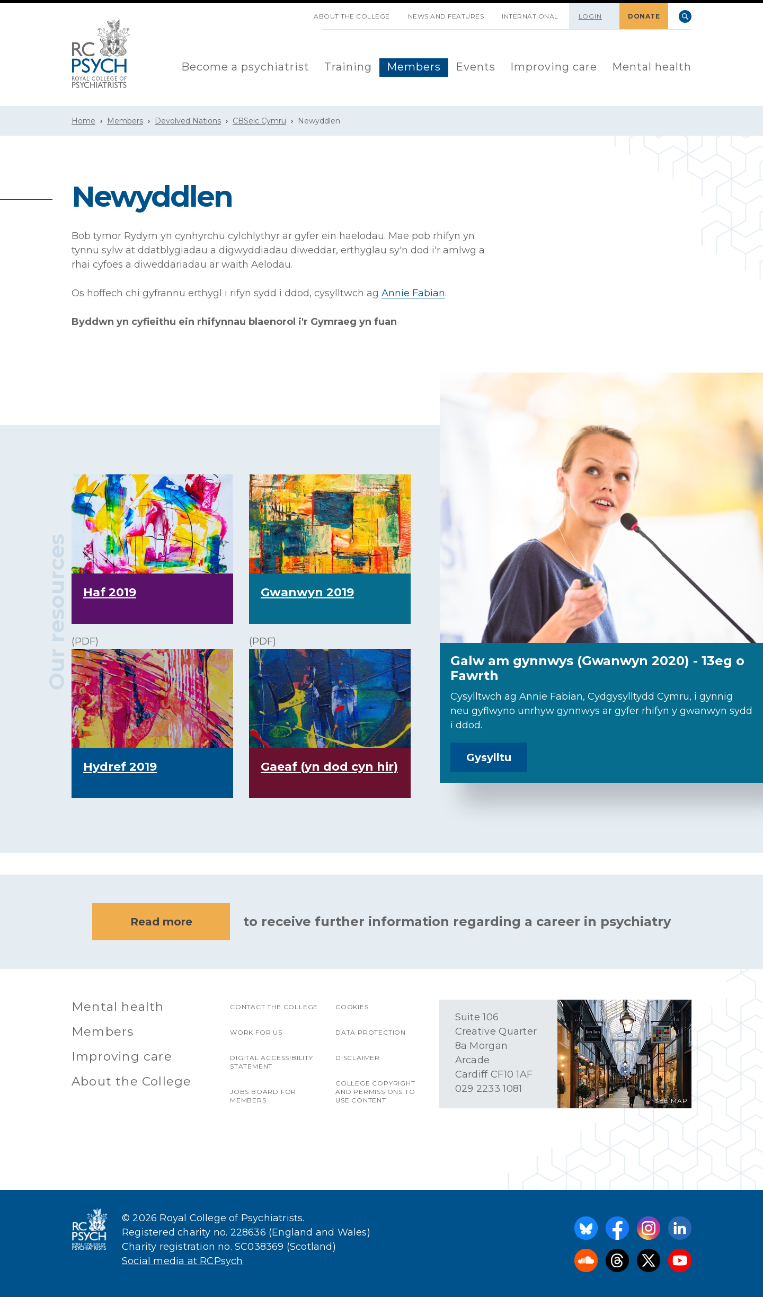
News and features (446, 16)
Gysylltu (488, 757)
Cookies (352, 1007)
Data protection (370, 1032)
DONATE (644, 16)
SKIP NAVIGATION (295, 12)
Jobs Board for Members (263, 1096)
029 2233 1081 (488, 1089)
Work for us (256, 1032)
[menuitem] (245, 67)
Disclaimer (357, 1058)
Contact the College (274, 1007)
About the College (352, 16)
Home (83, 121)
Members (414, 66)
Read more (161, 921)
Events (475, 66)
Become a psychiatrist (245, 66)
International (530, 16)
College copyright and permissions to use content (375, 1091)
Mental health (651, 66)
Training (348, 66)
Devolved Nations (188, 121)
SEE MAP (671, 1101)
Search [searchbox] (685, 16)
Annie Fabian (413, 293)
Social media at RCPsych (182, 1261)
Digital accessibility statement (271, 1062)
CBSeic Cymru (259, 121)
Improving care (553, 66)
